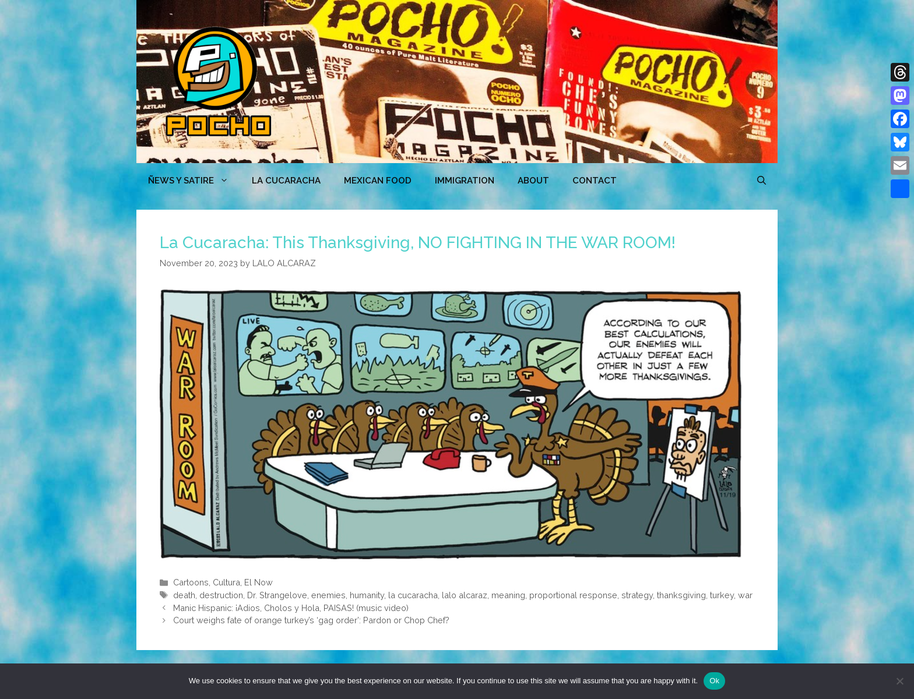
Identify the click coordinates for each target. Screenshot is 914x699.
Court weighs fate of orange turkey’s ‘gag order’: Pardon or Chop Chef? (311, 620)
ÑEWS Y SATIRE (194, 180)
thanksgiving (681, 595)
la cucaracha (413, 595)
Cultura (226, 582)
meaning (508, 595)
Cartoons (191, 582)
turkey (722, 595)
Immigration (464, 180)
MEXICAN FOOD (378, 180)
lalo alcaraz (464, 595)
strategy (637, 595)
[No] (899, 681)
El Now (258, 582)
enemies (328, 595)
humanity (367, 595)
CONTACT (594, 180)
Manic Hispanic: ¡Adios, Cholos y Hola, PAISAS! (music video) (291, 608)
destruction (221, 595)
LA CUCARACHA (286, 180)
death (184, 595)
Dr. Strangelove (277, 595)
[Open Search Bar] (762, 180)
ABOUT (533, 180)
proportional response (573, 595)
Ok (714, 680)
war (745, 595)
